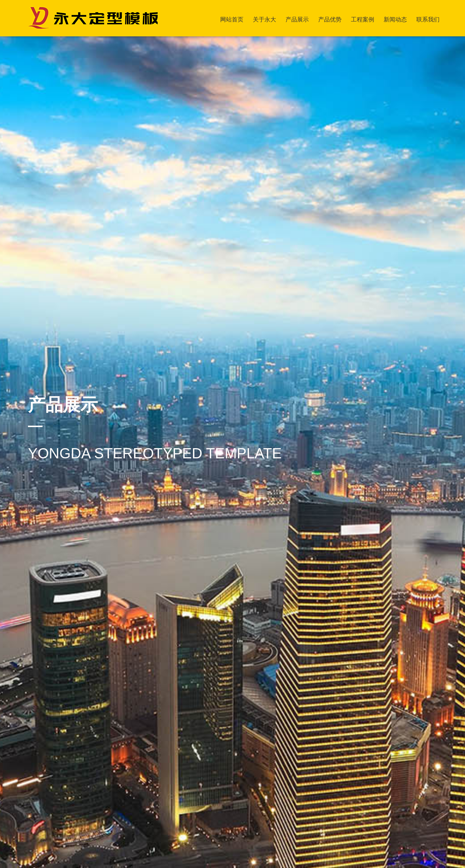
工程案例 (362, 19)
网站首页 (231, 19)
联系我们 (428, 19)
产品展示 (297, 19)
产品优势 (329, 19)
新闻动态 (395, 19)
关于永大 (264, 19)
